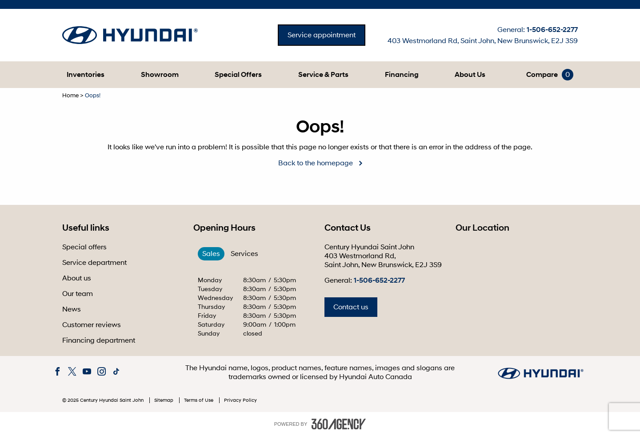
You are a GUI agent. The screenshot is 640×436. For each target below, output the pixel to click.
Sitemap (164, 400)
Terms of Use (199, 400)
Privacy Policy (240, 400)
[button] (85, 74)
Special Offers (238, 74)
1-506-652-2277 (552, 29)
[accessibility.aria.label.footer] (339, 424)
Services (244, 253)
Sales (211, 253)
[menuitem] (85, 74)
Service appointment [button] (322, 35)
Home (70, 95)
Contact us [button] (350, 307)
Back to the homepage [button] (315, 163)
